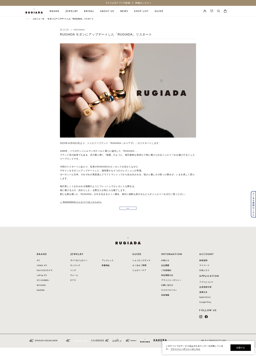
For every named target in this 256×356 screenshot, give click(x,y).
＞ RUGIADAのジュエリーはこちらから (81, 202)
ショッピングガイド (141, 269)
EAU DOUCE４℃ (44, 278)
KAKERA (40, 298)
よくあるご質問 (139, 274)
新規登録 (203, 269)
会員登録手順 (205, 295)
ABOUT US (107, 11)
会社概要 (165, 274)
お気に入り (204, 278)
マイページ (204, 274)
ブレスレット (108, 269)
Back (128, 214)
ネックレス (75, 274)
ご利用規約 (166, 278)
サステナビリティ (169, 298)
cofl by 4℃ (42, 283)
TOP (28, 19)
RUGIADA (41, 294)
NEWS (124, 11)
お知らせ (165, 269)
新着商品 (106, 274)
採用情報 (165, 303)
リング (73, 278)
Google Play (205, 310)
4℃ (38, 269)
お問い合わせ (167, 294)
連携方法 (203, 300)
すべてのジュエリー (79, 269)
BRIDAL (89, 11)
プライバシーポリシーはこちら (185, 348)
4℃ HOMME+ (43, 289)
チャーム (74, 283)
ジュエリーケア (139, 278)
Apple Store (205, 305)
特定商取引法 (167, 283)
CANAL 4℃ (42, 274)
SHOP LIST (141, 11)
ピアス (73, 289)
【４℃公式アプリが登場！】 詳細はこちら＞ (128, 3)
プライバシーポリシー (171, 289)
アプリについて (206, 290)
